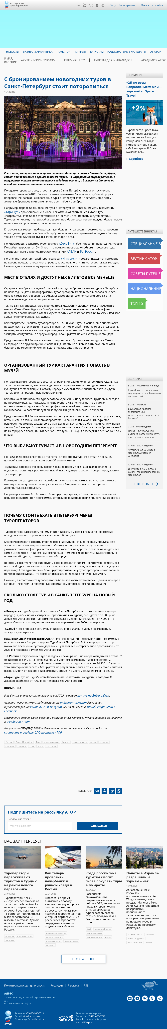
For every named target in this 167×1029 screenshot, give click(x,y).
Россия (8, 731)
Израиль (150, 924)
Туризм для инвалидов (96, 60)
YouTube (87, 5)
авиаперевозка (94, 922)
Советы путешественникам (145, 266)
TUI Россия (85, 250)
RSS (78, 975)
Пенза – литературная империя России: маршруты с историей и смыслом (144, 426)
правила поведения (56, 922)
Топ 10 (133, 296)
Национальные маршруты (145, 281)
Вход (115, 5)
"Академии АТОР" (16, 712)
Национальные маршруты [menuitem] (126, 51)
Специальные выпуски (143, 236)
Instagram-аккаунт (72, 699)
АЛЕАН (71, 250)
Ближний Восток (103, 918)
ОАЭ (89, 918)
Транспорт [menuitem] (64, 51)
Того (38, 731)
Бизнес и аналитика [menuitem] (38, 51)
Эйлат (148, 932)
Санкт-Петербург (24, 731)
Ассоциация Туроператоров (19, 4)
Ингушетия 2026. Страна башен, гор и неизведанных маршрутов (144, 464)
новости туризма (136, 928)
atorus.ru (76, 1026)
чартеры (9, 929)
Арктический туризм (34, 60)
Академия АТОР (130, 60)
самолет (9, 735)
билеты (65, 731)
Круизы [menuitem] (80, 51)
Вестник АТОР (137, 251)
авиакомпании (50, 731)
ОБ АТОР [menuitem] (155, 51)
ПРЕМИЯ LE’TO (64, 60)
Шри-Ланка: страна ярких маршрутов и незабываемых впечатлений (144, 386)
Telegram (105, 5)
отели (92, 731)
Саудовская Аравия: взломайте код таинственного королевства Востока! (144, 406)
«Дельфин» (66, 242)
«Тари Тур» (11, 211)
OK (99, 5)
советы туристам (54, 926)
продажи (102, 731)
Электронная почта (18, 808)
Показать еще (83, 948)
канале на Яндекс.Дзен (91, 692)
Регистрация (129, 5)
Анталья (9, 925)
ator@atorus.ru (31, 1005)
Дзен (81, 5)
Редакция (51, 975)
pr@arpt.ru (37, 1008)
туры (19, 735)
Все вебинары (141, 477)
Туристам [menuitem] (97, 51)
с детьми (114, 731)
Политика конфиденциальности (22, 975)
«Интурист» (68, 256)
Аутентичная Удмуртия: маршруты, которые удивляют (141, 445)
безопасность (71, 930)
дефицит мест (79, 731)
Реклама (66, 975)
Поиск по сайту (153, 5)
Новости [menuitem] (12, 51)
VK (93, 5)
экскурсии (38, 735)
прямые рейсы (135, 924)
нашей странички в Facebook (79, 702)
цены (27, 735)
